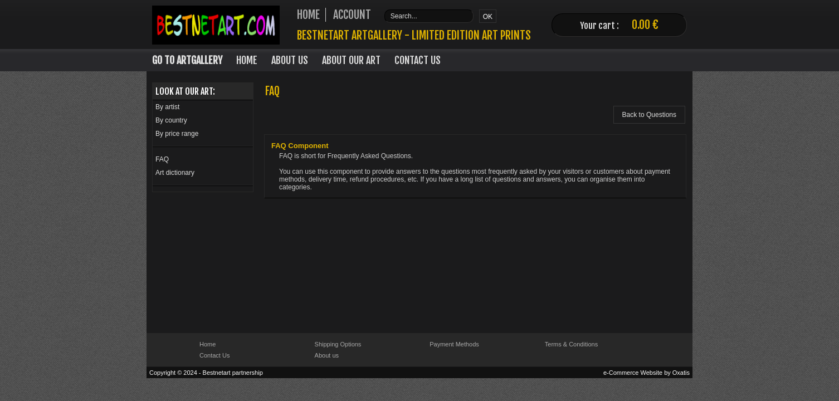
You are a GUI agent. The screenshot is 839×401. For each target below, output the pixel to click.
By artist (167, 107)
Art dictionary (174, 173)
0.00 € (645, 25)
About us (327, 355)
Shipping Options (338, 344)
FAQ (162, 159)
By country (171, 120)
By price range (176, 134)
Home (246, 60)
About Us (289, 60)
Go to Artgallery (187, 60)
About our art (351, 60)
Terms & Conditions (571, 344)
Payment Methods (454, 344)
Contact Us (417, 60)
